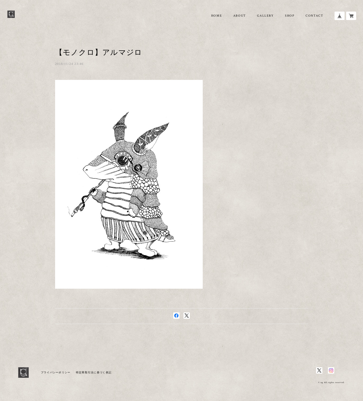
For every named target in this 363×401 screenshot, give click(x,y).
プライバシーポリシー (56, 372)
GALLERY (265, 16)
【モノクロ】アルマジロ (98, 52)
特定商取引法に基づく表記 (94, 372)
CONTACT (314, 16)
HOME (216, 16)
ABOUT (239, 16)
